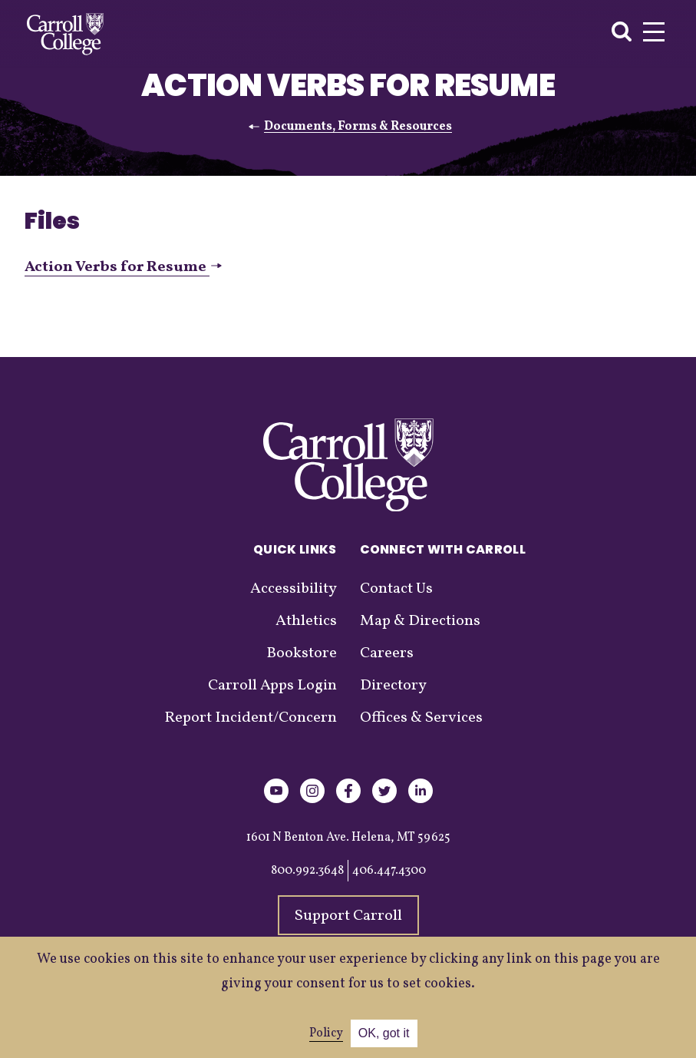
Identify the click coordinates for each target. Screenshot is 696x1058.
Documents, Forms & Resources (358, 126)
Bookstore (301, 653)
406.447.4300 (389, 870)
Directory (393, 685)
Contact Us (396, 589)
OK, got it (384, 1033)
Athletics (306, 621)
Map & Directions (420, 621)
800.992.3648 (307, 870)
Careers (387, 653)
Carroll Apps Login (272, 685)
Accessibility (293, 589)
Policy (326, 1033)
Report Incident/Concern (250, 718)
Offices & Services (421, 718)
